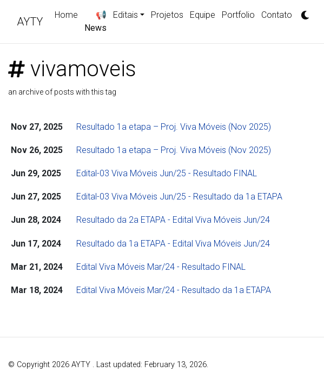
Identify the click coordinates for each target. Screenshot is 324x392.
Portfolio (238, 15)
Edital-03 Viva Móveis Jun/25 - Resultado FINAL (166, 173)
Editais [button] (125, 15)
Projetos (167, 15)
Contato (276, 15)
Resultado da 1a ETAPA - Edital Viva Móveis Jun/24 (173, 243)
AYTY (30, 21)
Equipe (202, 15)
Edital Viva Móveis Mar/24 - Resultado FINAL (161, 267)
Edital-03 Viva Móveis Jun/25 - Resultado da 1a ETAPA (179, 196)
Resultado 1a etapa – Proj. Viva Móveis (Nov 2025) (173, 127)
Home (66, 15)
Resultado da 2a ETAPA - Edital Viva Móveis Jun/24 (173, 220)
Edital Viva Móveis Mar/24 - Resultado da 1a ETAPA (173, 290)
